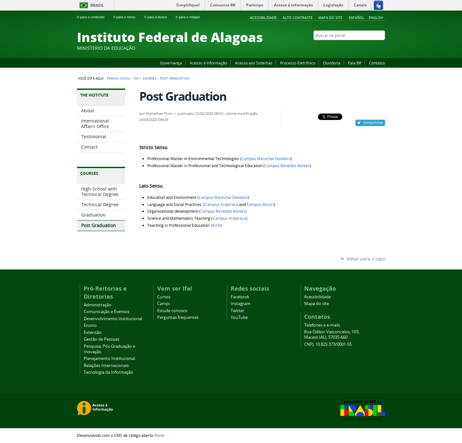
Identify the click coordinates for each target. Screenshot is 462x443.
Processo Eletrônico (297, 62)
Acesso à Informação (208, 62)
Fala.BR (354, 62)
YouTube (358, 48)
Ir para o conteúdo (93, 17)
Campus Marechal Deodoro (266, 158)
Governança (171, 62)
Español (356, 17)
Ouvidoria (331, 62)
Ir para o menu (127, 17)
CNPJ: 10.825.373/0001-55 (328, 344)
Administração (97, 305)
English (376, 17)
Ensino (90, 325)
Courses (149, 78)
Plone (159, 435)
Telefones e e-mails (322, 325)
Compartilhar (373, 122)
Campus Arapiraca (221, 204)
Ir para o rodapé (190, 17)
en (136, 78)
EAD (216, 225)
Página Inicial (118, 78)
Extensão (92, 332)
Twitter (374, 48)
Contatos (377, 62)
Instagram (366, 48)
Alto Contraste (297, 17)
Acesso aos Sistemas (253, 62)
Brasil (97, 5)
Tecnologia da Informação (108, 372)
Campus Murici (260, 204)
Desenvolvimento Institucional (113, 318)
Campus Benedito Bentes (287, 165)
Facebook (349, 48)
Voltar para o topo (365, 259)
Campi (163, 303)
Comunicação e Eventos (106, 311)
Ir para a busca (158, 17)
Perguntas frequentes (178, 317)
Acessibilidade (263, 17)
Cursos (163, 297)
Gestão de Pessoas (101, 339)
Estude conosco (172, 310)
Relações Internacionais (106, 365)
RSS (382, 48)
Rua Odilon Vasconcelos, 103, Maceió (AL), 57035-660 (331, 334)
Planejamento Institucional (109, 358)
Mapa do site (330, 17)
